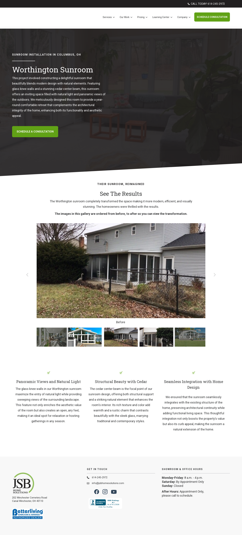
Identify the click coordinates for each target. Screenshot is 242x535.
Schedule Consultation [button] (212, 18)
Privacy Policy (222, 525)
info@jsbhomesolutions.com (108, 461)
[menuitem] (206, 4)
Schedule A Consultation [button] (35, 120)
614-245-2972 (99, 456)
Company (182, 18)
